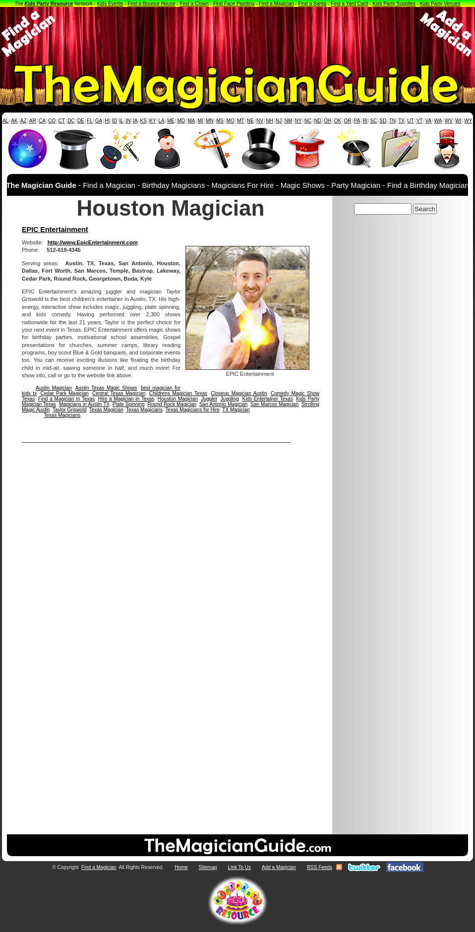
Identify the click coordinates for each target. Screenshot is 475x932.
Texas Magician (106, 409)
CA (42, 120)
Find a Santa (312, 3)
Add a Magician (279, 867)
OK (337, 120)
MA (191, 120)
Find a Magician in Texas (66, 399)
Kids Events (110, 3)
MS (220, 120)
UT (410, 120)
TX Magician (236, 409)
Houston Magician (178, 399)
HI (107, 120)
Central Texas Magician (118, 393)
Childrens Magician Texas (178, 393)
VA (428, 120)
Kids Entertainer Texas (267, 399)
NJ (279, 120)
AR (32, 120)
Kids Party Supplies (394, 3)
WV (449, 120)
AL (5, 120)
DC (70, 120)
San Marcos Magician (274, 404)
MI (200, 120)
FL (90, 120)
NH (269, 120)
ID (114, 120)
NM (289, 120)
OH (327, 120)
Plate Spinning (129, 404)
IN (127, 120)
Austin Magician (54, 388)
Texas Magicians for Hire (192, 409)
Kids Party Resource (49, 3)
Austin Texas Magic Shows (106, 388)
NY (298, 120)
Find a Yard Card (349, 3)
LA (162, 120)
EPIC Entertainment (55, 229)
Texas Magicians (144, 409)
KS (143, 120)
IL (121, 120)
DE (80, 120)
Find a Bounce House (151, 3)
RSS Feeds (319, 867)
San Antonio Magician (223, 404)
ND (317, 120)
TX (401, 120)
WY (468, 120)
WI (458, 120)
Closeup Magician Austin (239, 393)
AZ (23, 120)
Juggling (230, 399)
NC (307, 120)
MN (210, 120)
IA (135, 120)
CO (52, 120)
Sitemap (208, 867)
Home (181, 867)
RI (364, 120)
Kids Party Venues (440, 3)
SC (373, 120)
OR (348, 120)
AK (14, 120)
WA (438, 120)
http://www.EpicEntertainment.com (93, 242)
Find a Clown (193, 3)
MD (181, 120)
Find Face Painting (233, 3)
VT (419, 120)
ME (171, 120)
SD (383, 120)
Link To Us (239, 867)
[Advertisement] (237, 33)
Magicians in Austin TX (84, 404)
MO (231, 120)
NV (259, 120)
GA (98, 120)
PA (357, 120)
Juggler (209, 399)
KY (152, 120)
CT (62, 120)
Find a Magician (276, 3)
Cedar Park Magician (65, 393)
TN (392, 120)
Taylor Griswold (69, 409)
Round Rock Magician (172, 404)
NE (250, 120)
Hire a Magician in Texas (126, 399)
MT (240, 120)
